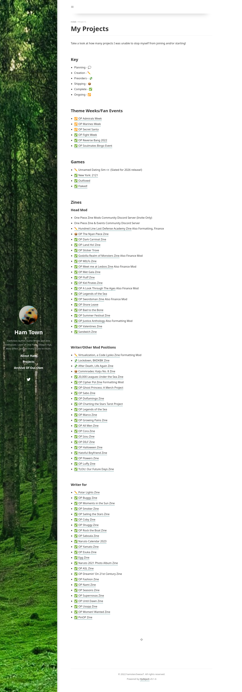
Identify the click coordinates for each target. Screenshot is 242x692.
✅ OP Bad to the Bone (88, 310)
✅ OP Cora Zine (84, 431)
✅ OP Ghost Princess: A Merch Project (98, 387)
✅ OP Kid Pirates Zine (88, 283)
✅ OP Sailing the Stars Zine (92, 514)
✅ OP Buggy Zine (85, 498)
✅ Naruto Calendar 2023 (90, 541)
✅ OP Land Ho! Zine (87, 245)
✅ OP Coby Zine (84, 519)
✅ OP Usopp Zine (85, 606)
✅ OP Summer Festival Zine (92, 315)
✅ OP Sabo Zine (84, 393)
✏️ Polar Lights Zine (87, 492)
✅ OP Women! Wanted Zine (92, 612)
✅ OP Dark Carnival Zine (90, 239)
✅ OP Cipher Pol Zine (88, 382)
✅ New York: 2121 (86, 175)
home (73, 22)
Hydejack (145, 678)
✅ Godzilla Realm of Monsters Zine (96, 256)
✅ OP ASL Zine (84, 568)
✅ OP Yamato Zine (86, 547)
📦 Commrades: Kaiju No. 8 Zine (94, 371)
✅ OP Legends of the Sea (90, 294)
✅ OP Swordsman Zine (89, 299)
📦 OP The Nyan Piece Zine (91, 234)
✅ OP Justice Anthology (89, 321)
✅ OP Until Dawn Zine (88, 601)
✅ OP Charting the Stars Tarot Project (98, 404)
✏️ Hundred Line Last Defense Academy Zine (103, 228)
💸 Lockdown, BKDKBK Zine (91, 360)
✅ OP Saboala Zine (86, 536)
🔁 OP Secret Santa (86, 129)
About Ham (28, 356)
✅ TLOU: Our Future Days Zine (94, 469)
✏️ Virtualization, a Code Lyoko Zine (97, 355)
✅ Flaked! (80, 186)
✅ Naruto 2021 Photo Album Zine (96, 563)
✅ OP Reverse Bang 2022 (90, 140)
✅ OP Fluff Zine (84, 277)
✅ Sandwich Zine (85, 332)
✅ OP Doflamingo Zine (89, 398)
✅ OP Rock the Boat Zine (90, 530)
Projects (28, 362)
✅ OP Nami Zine (85, 585)
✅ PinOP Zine (83, 617)
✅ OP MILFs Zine (85, 261)
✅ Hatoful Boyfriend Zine (90, 453)
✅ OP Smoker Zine (86, 509)
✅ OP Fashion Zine (86, 579)
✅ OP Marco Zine (85, 415)
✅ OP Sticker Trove (86, 250)
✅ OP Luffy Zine (84, 464)
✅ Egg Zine (81, 557)
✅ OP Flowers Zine (86, 458)
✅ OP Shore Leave (86, 304)
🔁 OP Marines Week (87, 124)
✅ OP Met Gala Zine (87, 272)
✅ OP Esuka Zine (85, 552)
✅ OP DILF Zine (84, 442)
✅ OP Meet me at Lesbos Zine (93, 266)
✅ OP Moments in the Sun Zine (94, 503)
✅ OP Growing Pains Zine (90, 420)
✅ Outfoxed (82, 181)
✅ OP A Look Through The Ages (95, 288)
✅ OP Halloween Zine (88, 447)
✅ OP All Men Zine (86, 425)
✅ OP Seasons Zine (87, 590)
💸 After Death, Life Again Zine (93, 366)
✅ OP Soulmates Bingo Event (93, 146)
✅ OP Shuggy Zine (86, 525)
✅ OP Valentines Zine (88, 326)
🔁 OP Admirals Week (88, 118)
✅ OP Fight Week (85, 135)
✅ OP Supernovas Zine (89, 595)
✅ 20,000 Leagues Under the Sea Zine (98, 377)
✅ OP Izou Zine (84, 436)
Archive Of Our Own (28, 368)
